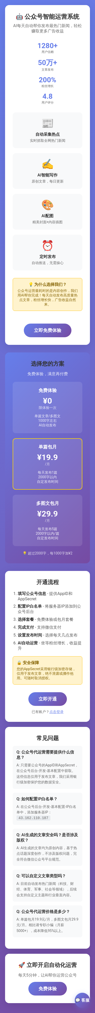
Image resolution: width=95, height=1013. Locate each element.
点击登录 (56, 712)
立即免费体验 (47, 330)
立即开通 (48, 699)
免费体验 (48, 988)
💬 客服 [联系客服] (82, 1000)
